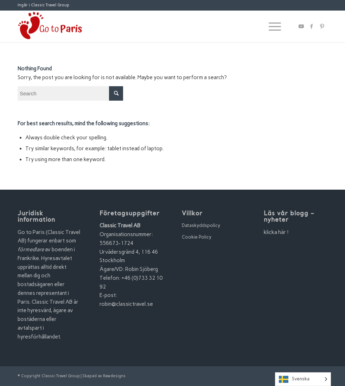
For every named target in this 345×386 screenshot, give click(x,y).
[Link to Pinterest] (322, 26)
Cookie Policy (196, 237)
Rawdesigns (114, 376)
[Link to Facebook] (311, 26)
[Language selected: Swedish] (303, 379)
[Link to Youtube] (301, 26)
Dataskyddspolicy (201, 225)
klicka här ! (276, 232)
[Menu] (271, 26)
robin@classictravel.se (126, 304)
